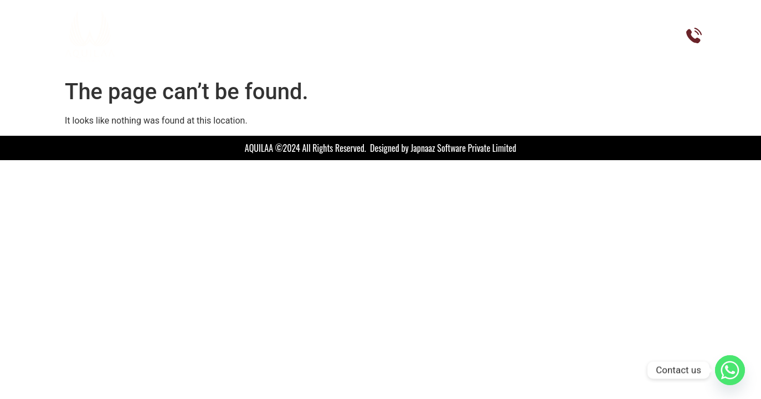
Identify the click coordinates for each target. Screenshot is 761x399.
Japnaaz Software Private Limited (464, 148)
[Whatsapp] (730, 370)
